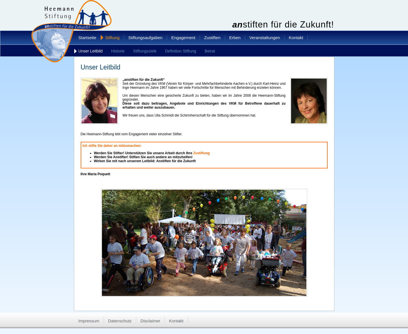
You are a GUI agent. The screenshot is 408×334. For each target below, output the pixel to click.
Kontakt (296, 37)
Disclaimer (150, 320)
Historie (117, 51)
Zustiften (212, 37)
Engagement (183, 37)
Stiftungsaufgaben (145, 37)
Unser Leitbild (90, 51)
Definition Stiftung (180, 51)
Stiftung (112, 37)
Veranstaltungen (264, 37)
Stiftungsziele (145, 51)
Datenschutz (120, 320)
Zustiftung (201, 153)
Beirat (210, 51)
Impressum (88, 320)
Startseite (87, 37)
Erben (235, 37)
